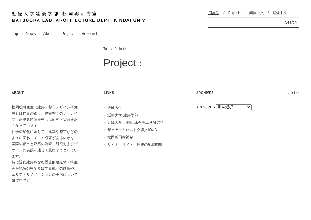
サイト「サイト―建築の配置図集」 (136, 144)
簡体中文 (256, 13)
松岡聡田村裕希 (120, 137)
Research (90, 33)
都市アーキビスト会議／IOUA (132, 130)
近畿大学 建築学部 (122, 115)
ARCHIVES (205, 107)
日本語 (213, 13)
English (234, 13)
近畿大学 (114, 108)
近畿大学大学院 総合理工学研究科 (135, 122)
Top (15, 33)
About (48, 33)
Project (67, 33)
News (31, 33)
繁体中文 (279, 13)
